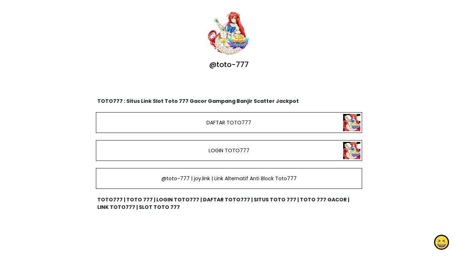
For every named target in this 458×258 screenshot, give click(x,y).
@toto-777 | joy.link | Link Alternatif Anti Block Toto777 (229, 178)
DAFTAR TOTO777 (228, 122)
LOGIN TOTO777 (229, 150)
